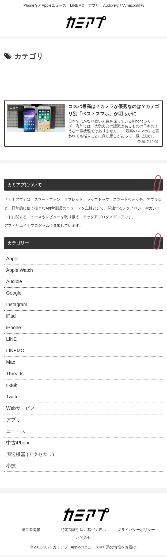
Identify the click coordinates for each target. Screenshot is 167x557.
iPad (11, 317)
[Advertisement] (83, 78)
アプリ (13, 421)
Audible (14, 282)
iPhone (13, 328)
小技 (11, 468)
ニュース (15, 433)
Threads (15, 375)
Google (14, 293)
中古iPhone (18, 445)
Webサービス (20, 410)
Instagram (17, 305)
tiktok (11, 386)
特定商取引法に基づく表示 (83, 532)
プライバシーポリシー (136, 532)
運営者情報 (30, 532)
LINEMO (15, 352)
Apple (12, 259)
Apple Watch (19, 270)
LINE (11, 340)
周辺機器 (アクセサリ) (30, 456)
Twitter (13, 398)
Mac (10, 363)
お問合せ (83, 540)
